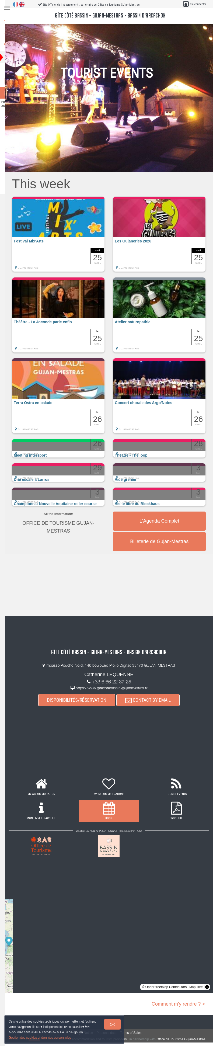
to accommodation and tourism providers (109, 1039)
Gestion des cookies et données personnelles (41, 1037)
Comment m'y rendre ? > (178, 1004)
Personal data (111, 1033)
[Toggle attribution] (207, 987)
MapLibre (196, 987)
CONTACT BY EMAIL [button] (153, 700)
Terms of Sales (135, 1033)
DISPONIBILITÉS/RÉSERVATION (81, 700)
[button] (64, 236)
